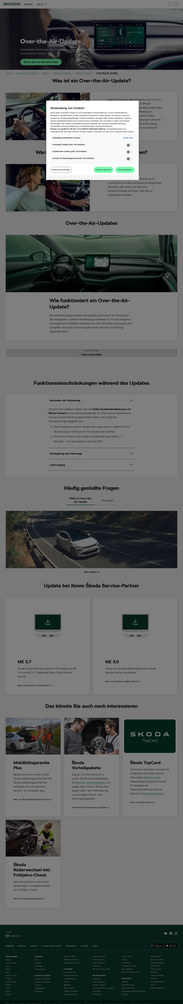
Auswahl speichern (103, 170)
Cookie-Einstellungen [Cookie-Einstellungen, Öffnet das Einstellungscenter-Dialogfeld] (61, 170)
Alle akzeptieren (125, 170)
